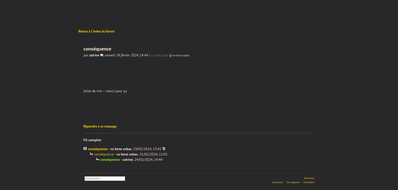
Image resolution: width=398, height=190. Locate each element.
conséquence (98, 149)
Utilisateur (308, 182)
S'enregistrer (293, 182)
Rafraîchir (309, 178)
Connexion (277, 182)
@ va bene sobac (179, 55)
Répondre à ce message (100, 126)
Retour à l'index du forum (96, 31)
